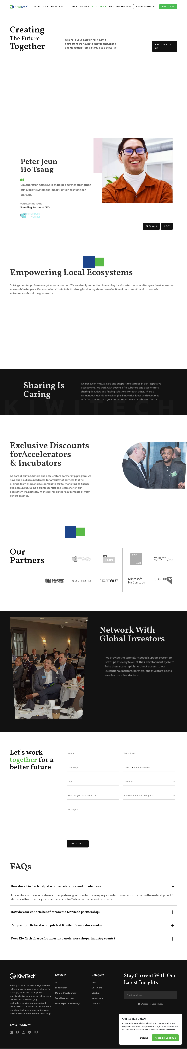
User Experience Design (67, 1003)
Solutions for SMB (120, 6)
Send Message (78, 843)
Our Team (97, 987)
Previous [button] (151, 226)
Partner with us (163, 46)
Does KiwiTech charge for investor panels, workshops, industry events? (63, 938)
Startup (95, 993)
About (95, 982)
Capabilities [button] (40, 6)
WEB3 (74, 6)
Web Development (65, 998)
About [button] (84, 6)
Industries (57, 6)
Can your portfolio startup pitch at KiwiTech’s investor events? (57, 925)
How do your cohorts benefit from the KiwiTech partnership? (56, 912)
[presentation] (89, 828)
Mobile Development (66, 993)
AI (67, 6)
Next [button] (167, 226)
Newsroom (97, 998)
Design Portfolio (145, 6)
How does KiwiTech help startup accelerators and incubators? (56, 886)
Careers (96, 1003)
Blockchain (61, 987)
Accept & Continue (165, 1044)
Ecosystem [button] (98, 6)
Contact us (168, 6)
